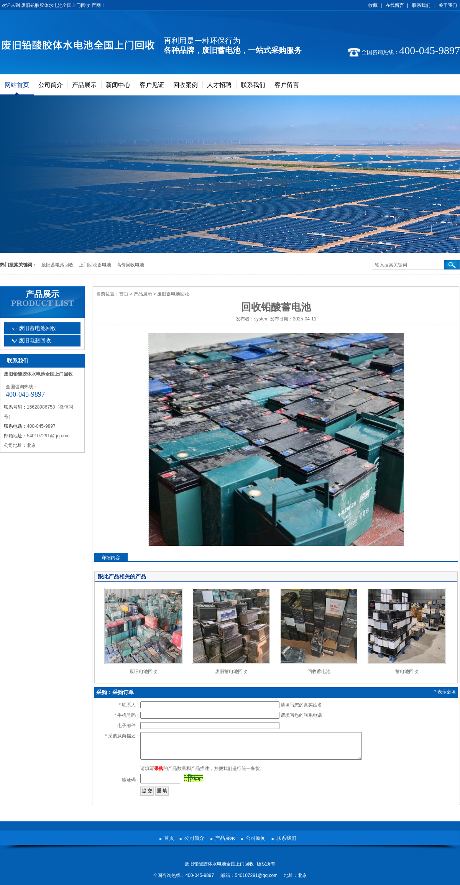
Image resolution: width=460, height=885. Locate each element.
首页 (123, 294)
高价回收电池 (130, 265)
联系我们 (421, 5)
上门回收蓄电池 (95, 265)
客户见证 (152, 85)
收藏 (373, 5)
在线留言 (395, 5)
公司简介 (50, 85)
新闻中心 (118, 85)
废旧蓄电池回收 (57, 265)
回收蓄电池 (318, 671)
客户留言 (286, 85)
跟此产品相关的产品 (122, 576)
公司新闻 (256, 838)
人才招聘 (219, 85)
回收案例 (185, 85)
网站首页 (17, 85)
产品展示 (84, 85)
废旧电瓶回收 (35, 340)
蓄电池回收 (406, 671)
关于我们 (448, 5)
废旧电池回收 (143, 671)
